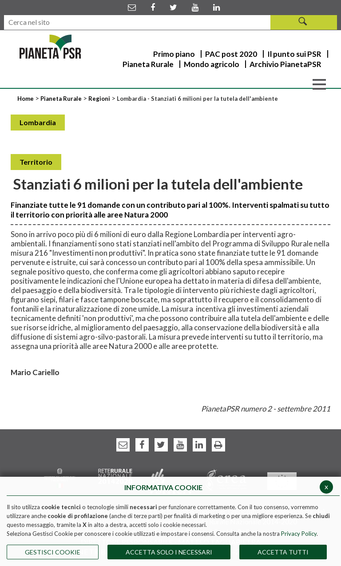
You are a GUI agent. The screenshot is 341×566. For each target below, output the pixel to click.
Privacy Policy (299, 533)
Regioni (99, 98)
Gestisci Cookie (52, 552)
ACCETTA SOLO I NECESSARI (169, 552)
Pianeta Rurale (61, 98)
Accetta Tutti (283, 552)
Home (26, 98)
